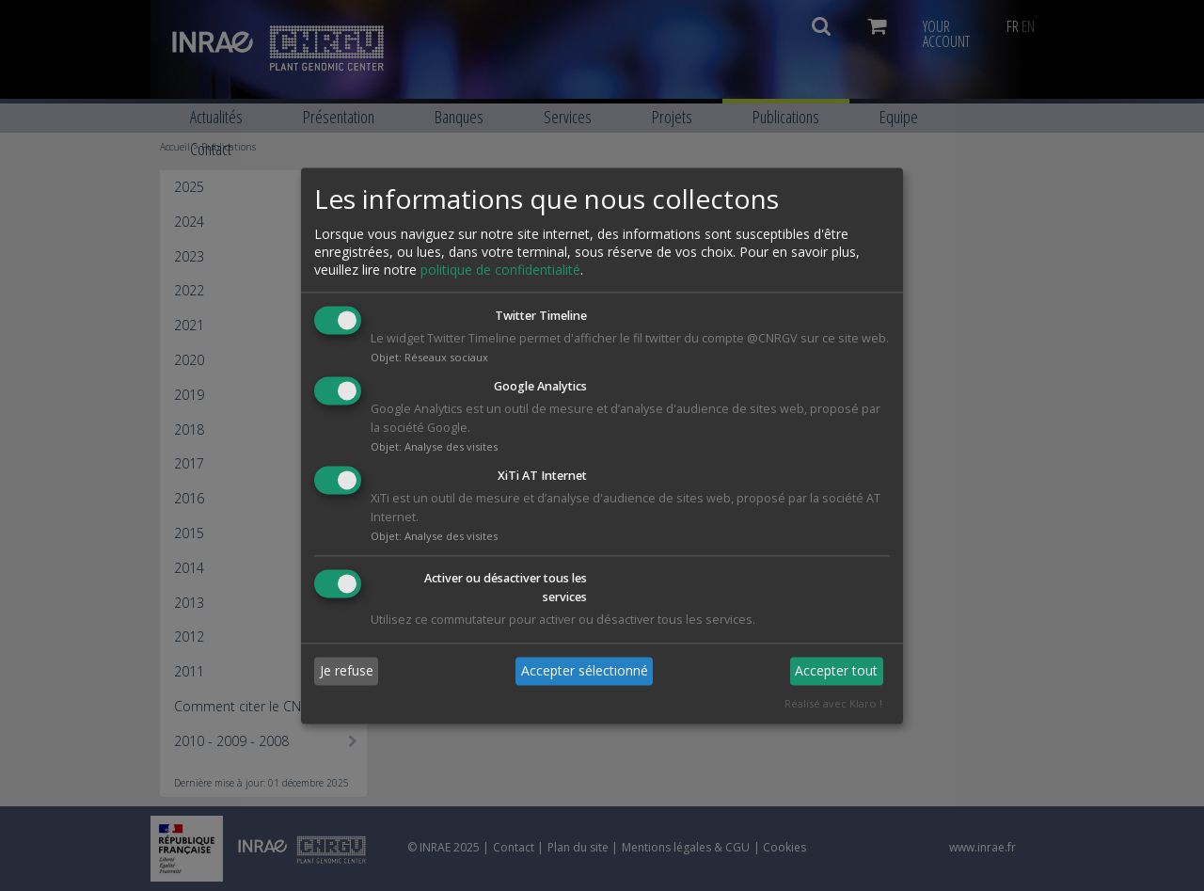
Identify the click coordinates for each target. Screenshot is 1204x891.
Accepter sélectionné (584, 671)
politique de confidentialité (500, 270)
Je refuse (346, 671)
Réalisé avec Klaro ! (833, 703)
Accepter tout (836, 671)
